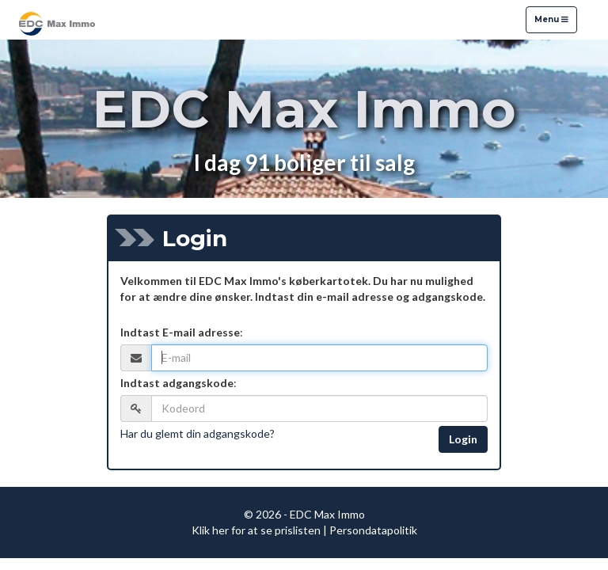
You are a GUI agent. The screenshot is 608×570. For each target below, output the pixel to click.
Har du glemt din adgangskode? (197, 433)
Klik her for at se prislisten (256, 530)
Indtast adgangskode (177, 383)
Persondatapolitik (373, 530)
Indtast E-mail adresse (180, 332)
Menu (551, 19)
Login (463, 439)
